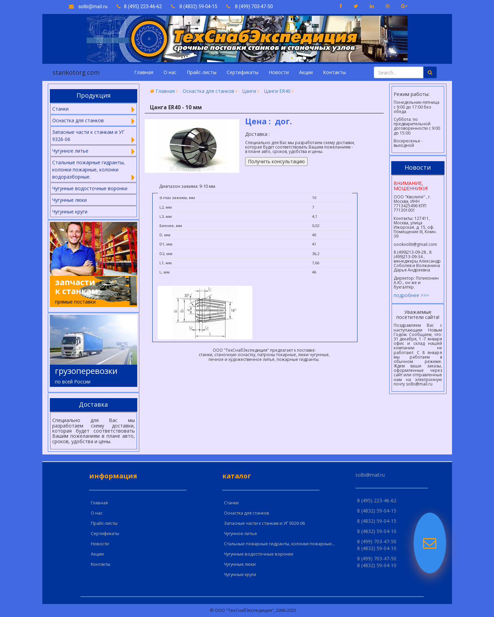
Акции (306, 72)
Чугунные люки (69, 200)
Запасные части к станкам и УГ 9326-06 (264, 523)
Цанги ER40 (277, 91)
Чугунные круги (69, 211)
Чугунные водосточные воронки (89, 188)
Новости (279, 72)
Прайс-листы (201, 72)
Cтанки (231, 503)
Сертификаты (242, 72)
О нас (170, 72)
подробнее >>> (411, 295)
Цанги (249, 91)
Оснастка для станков (208, 91)
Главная (143, 72)
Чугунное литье (240, 533)
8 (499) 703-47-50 (249, 6)
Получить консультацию (276, 161)
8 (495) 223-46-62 (140, 6)
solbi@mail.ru (88, 6)
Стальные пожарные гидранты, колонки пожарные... (279, 544)
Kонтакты (334, 72)
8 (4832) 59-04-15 (194, 6)
